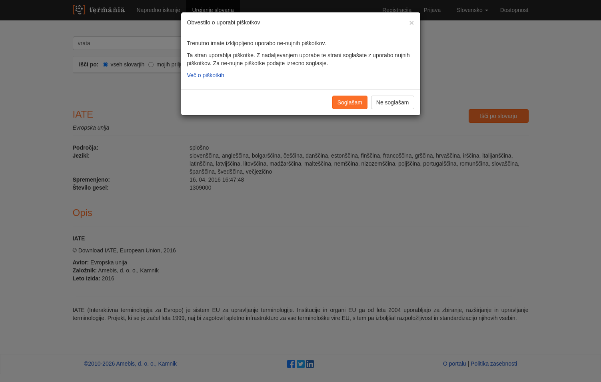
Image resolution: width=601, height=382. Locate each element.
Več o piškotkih (205, 75)
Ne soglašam (392, 102)
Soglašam (349, 102)
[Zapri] (411, 22)
